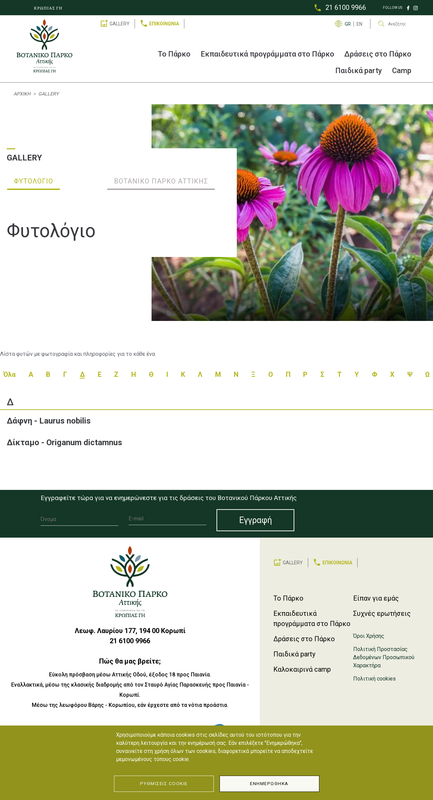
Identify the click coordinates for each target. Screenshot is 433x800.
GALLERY (120, 23)
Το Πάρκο (174, 54)
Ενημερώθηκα (269, 783)
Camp (401, 70)
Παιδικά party (358, 70)
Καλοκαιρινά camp (302, 669)
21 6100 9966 (345, 7)
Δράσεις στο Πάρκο (377, 54)
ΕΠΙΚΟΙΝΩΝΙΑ (164, 23)
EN (359, 24)
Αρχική (22, 93)
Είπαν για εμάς (376, 598)
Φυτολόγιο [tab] (33, 181)
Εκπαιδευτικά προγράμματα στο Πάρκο (267, 54)
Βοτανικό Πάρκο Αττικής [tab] (161, 181)
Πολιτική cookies (374, 678)
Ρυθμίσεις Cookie (164, 783)
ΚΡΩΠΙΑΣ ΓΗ (48, 8)
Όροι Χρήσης (368, 636)
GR (348, 24)
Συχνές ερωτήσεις (382, 613)
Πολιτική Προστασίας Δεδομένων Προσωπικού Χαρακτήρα (383, 657)
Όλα (9, 374)
